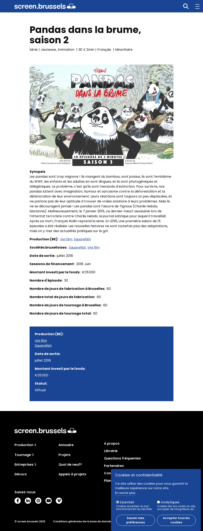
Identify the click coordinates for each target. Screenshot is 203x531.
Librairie (111, 451)
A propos (111, 443)
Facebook (17, 501)
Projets (64, 454)
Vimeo (59, 501)
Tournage (22, 454)
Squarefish (82, 239)
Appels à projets (72, 474)
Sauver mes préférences (135, 522)
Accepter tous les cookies (176, 522)
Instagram (38, 501)
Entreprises (23, 464)
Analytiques (170, 504)
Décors (20, 474)
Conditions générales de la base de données (83, 521)
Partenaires (114, 466)
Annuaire (66, 445)
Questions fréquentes (122, 458)
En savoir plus (125, 495)
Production (23, 445)
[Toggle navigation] (35, 445)
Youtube (48, 501)
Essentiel (127, 504)
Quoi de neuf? (70, 464)
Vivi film (66, 239)
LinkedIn (28, 501)
